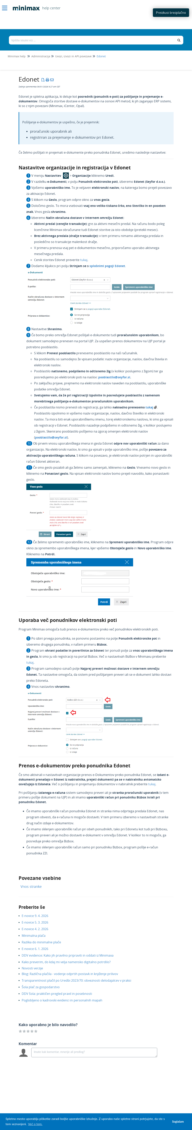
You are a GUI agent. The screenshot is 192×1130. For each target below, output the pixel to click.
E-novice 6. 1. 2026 (38, 949)
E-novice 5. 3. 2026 (38, 922)
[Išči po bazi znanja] (92, 40)
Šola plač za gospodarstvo (44, 987)
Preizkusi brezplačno (171, 12)
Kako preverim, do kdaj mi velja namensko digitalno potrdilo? (69, 962)
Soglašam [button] (178, 1121)
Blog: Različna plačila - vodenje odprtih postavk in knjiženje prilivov (73, 974)
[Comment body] (94, 1052)
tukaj (83, 260)
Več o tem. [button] (35, 1124)
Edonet (101, 56)
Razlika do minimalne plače (44, 942)
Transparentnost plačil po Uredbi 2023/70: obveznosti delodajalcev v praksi (79, 980)
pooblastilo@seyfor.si (114, 377)
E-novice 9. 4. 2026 (38, 916)
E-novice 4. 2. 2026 (38, 929)
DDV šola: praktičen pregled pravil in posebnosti (60, 994)
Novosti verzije (35, 968)
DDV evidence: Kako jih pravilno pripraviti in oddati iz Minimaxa (71, 955)
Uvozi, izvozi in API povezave (73, 56)
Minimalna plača (37, 935)
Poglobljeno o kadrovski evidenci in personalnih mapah (65, 1000)
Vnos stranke (31, 886)
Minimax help (17, 56)
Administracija (40, 56)
